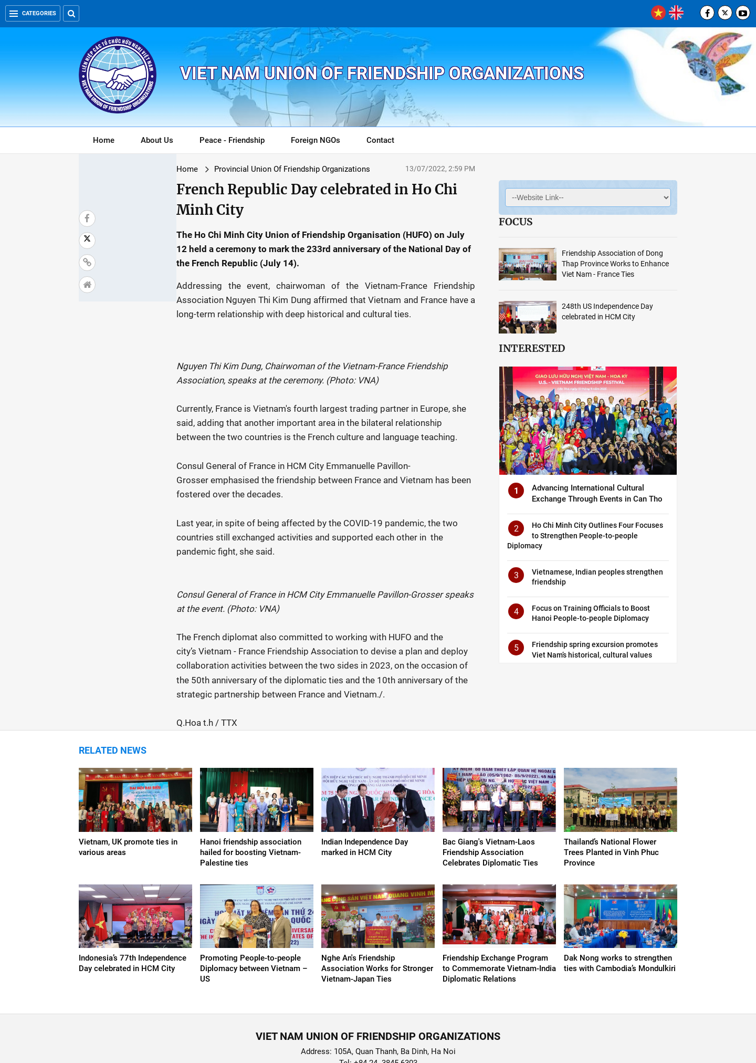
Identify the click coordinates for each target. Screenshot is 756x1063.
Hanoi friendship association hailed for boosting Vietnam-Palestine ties (250, 796)
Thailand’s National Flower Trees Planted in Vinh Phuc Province (611, 796)
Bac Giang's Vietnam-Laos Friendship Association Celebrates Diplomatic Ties (490, 796)
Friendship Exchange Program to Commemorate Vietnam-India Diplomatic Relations (499, 912)
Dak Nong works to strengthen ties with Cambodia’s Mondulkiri (620, 907)
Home (103, 140)
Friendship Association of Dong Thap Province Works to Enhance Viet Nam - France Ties (615, 263)
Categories (32, 13)
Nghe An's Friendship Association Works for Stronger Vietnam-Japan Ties (377, 912)
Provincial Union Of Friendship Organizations (218, 169)
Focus (515, 221)
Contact (380, 140)
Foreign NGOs (315, 140)
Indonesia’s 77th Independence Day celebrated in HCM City (132, 907)
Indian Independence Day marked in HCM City (364, 791)
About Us (157, 140)
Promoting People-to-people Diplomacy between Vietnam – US (254, 912)
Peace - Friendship (232, 140)
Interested (532, 348)
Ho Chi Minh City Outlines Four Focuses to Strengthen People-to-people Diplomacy (585, 535)
